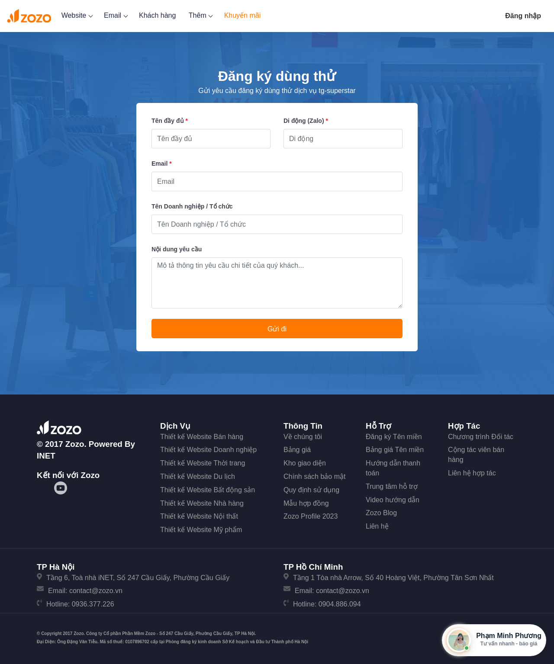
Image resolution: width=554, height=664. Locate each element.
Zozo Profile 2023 (310, 516)
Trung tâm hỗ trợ (392, 486)
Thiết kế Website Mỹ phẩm (201, 529)
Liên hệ (377, 526)
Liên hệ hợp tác (472, 473)
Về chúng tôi (302, 436)
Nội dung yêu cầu (176, 249)
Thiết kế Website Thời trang (202, 463)
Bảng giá (297, 449)
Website (76, 15)
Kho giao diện (304, 463)
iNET (46, 455)
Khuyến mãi (242, 15)
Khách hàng (157, 15)
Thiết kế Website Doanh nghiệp (208, 449)
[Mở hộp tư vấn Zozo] (494, 640)
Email (115, 15)
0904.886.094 (340, 604)
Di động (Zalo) (305, 120)
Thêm (200, 15)
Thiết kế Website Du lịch (197, 476)
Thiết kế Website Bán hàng (201, 436)
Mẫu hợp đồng (306, 503)
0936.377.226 (93, 604)
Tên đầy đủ (169, 120)
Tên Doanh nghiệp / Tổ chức (192, 206)
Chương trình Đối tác (480, 436)
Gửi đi (277, 329)
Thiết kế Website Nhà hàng (202, 503)
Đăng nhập (523, 15)
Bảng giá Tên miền (395, 449)
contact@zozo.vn (95, 590)
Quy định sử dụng (311, 490)
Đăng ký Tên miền (394, 436)
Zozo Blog (381, 512)
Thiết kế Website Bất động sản (207, 490)
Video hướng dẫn (392, 500)
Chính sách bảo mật (314, 476)
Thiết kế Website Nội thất (199, 516)
